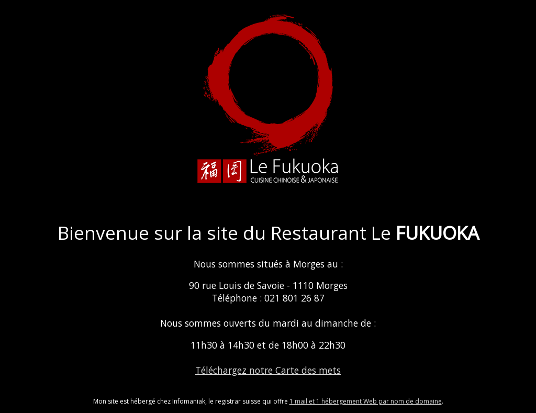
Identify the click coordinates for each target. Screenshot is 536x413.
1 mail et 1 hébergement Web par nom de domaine (365, 401)
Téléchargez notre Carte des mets (268, 370)
